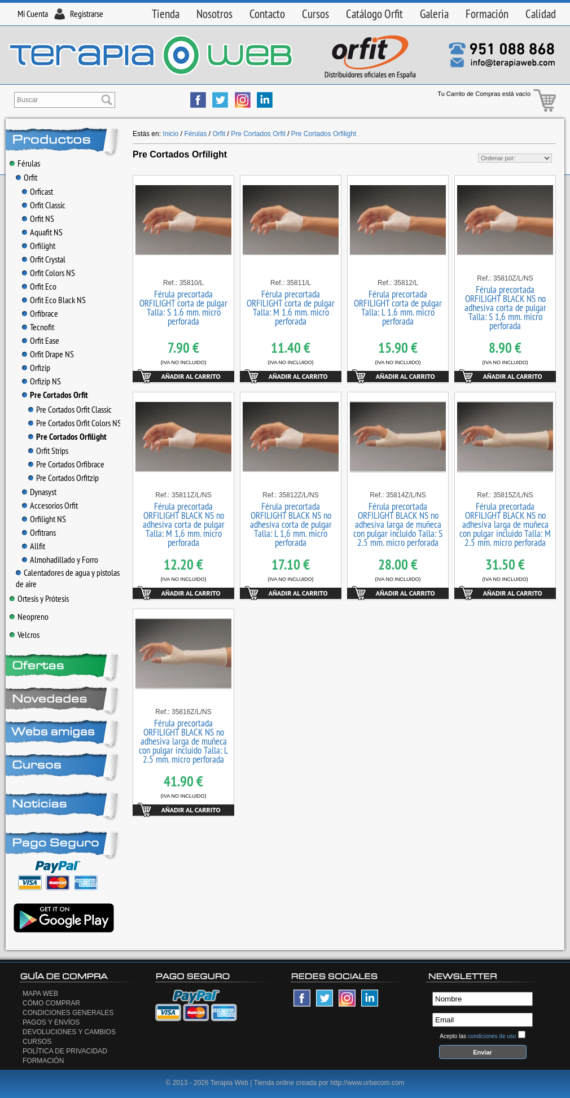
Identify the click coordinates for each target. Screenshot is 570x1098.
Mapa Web (40, 994)
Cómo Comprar (51, 1003)
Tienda (165, 13)
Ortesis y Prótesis (39, 598)
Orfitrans (39, 532)
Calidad (540, 13)
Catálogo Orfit (374, 13)
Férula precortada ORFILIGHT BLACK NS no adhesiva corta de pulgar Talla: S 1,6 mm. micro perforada (505, 307)
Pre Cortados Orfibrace (66, 464)
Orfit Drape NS (48, 354)
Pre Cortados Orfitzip (63, 477)
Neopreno (29, 616)
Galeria (434, 13)
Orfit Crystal (43, 259)
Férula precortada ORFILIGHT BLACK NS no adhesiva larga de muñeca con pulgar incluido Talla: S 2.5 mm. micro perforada (397, 524)
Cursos (315, 13)
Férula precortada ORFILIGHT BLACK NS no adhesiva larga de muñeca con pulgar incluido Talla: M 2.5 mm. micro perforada (505, 524)
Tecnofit (38, 327)
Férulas (25, 163)
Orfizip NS (41, 381)
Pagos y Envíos (51, 1022)
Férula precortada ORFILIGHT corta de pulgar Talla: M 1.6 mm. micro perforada (291, 307)
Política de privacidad (65, 1051)
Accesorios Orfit (50, 505)
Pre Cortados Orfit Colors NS (74, 422)
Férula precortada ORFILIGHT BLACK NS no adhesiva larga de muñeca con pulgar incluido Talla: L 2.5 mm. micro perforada (183, 741)
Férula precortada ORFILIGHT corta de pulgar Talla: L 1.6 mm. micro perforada (398, 307)
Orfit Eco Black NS (54, 299)
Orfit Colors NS (48, 272)
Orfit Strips (48, 450)
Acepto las (478, 1036)
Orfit (26, 177)
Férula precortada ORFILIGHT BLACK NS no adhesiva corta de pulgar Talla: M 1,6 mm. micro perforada (184, 524)
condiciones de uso (492, 1036)
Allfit (33, 546)
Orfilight (38, 245)
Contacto (267, 13)
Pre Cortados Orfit (55, 395)
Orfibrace (40, 313)
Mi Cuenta (32, 13)
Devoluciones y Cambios (69, 1032)
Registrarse (86, 13)
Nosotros (214, 13)
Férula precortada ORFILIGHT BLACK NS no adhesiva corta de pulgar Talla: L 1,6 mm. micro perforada (291, 524)
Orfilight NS (44, 518)
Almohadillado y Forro (60, 559)
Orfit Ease (40, 340)
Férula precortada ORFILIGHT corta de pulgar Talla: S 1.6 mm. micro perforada (183, 307)
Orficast (37, 191)
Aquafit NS (42, 232)
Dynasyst (39, 491)
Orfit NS (38, 218)
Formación (487, 13)
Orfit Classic (43, 205)
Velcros (25, 634)
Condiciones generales (68, 1013)
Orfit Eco (39, 286)
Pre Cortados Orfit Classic (70, 409)
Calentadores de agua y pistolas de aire (68, 578)
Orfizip (36, 367)
